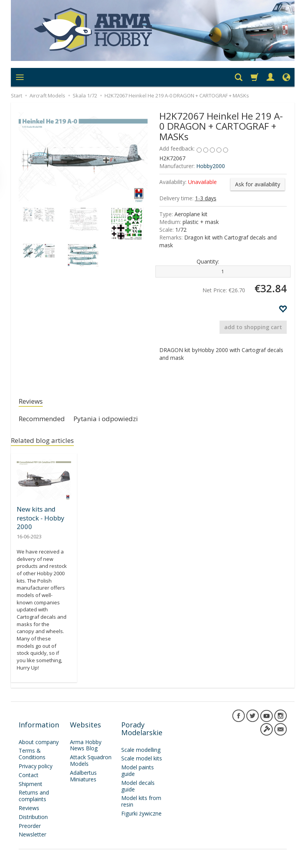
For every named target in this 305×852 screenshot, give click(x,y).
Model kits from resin (141, 788)
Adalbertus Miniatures (83, 763)
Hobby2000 (210, 166)
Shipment (30, 771)
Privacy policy (35, 753)
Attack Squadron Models (91, 748)
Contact (28, 762)
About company (39, 729)
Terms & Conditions (32, 741)
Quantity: (208, 261)
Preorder (30, 813)
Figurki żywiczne (141, 800)
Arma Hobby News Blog (85, 732)
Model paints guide (137, 758)
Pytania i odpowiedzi (117, 421)
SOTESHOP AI (272, 844)
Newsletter (32, 821)
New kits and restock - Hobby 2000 (40, 519)
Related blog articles (47, 444)
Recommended (45, 421)
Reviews (33, 402)
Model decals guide (138, 773)
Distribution (33, 804)
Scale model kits (141, 745)
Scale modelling (140, 737)
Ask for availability (257, 184)
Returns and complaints (34, 783)
